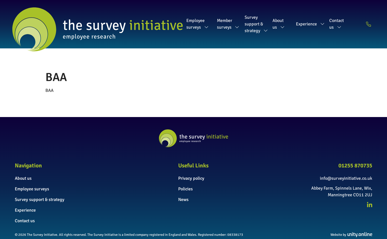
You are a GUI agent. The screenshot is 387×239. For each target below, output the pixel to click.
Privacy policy (191, 163)
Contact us (345, 17)
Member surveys (183, 17)
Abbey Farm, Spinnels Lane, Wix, (341, 173)
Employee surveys (138, 17)
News (183, 185)
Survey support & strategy (235, 17)
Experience (311, 17)
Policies (185, 174)
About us (280, 17)
